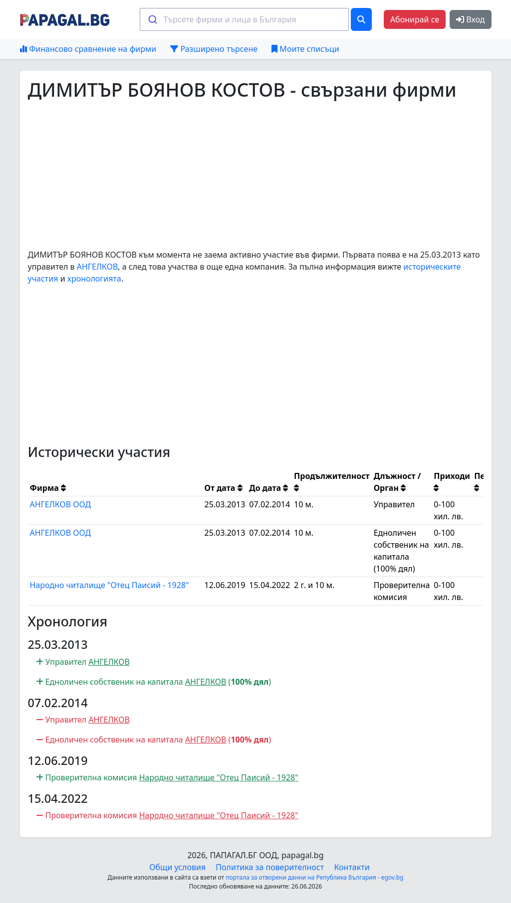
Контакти (351, 867)
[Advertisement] (256, 175)
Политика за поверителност (270, 867)
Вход (470, 19)
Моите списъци (305, 48)
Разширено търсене (213, 48)
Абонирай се (414, 19)
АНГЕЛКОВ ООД (60, 504)
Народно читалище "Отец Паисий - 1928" (109, 585)
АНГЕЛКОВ (97, 266)
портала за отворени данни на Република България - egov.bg (314, 877)
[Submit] (152, 19)
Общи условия (177, 867)
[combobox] (244, 19)
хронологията (94, 278)
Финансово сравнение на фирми (88, 48)
